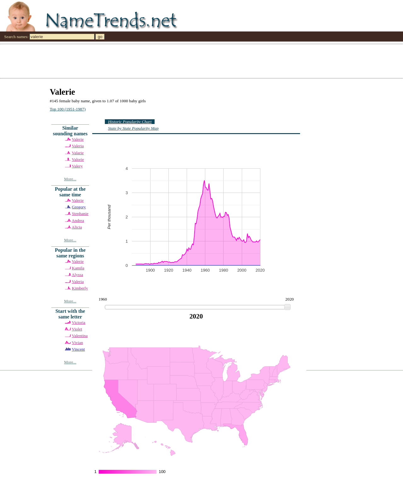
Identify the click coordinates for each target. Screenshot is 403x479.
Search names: (16, 36)
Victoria (78, 322)
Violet (77, 329)
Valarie (78, 152)
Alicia (77, 227)
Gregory (79, 207)
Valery (77, 166)
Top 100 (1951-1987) (68, 109)
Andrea (78, 220)
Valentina (80, 335)
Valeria (78, 146)
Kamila (78, 268)
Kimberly (80, 288)
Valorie (78, 159)
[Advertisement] (189, 61)
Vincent (78, 349)
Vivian (77, 342)
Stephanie (80, 213)
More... (70, 179)
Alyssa (77, 274)
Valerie (78, 139)
